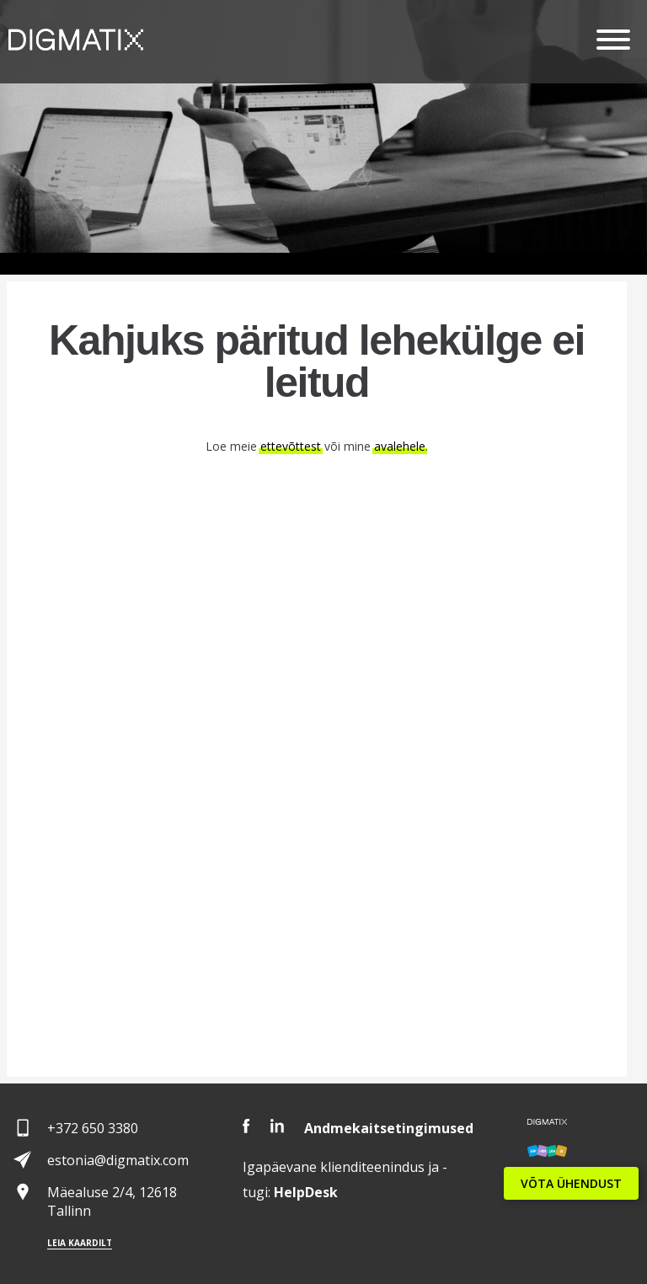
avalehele (399, 446)
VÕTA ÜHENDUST (571, 1183)
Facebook (246, 1126)
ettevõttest (290, 446)
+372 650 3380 (92, 1128)
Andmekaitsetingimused (388, 1128)
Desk (306, 1192)
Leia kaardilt (79, 1243)
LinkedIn (277, 1126)
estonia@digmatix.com (118, 1160)
